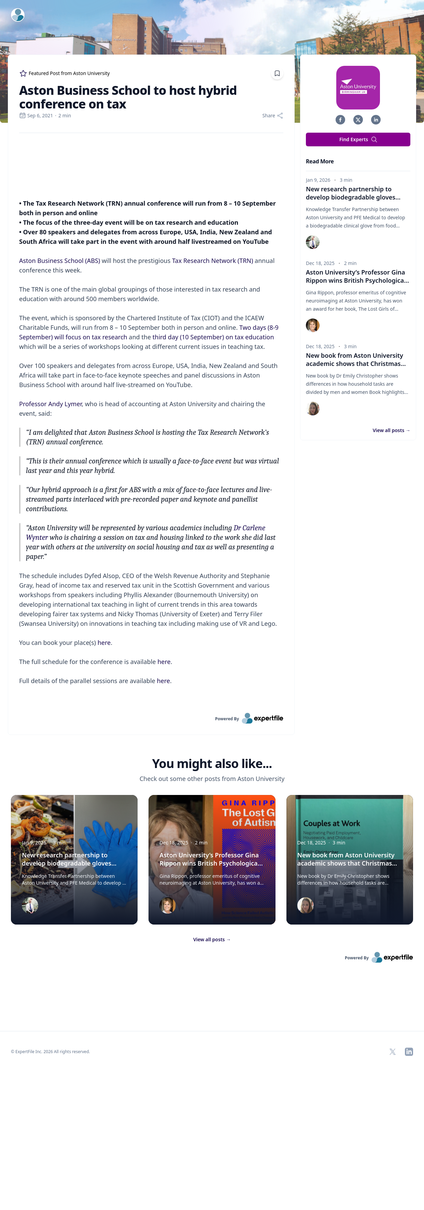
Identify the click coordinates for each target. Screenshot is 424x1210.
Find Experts (358, 139)
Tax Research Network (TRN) (212, 398)
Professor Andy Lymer (50, 541)
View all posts (391, 430)
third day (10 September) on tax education (213, 475)
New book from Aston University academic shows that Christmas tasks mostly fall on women (356, 363)
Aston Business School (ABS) (59, 398)
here (104, 780)
